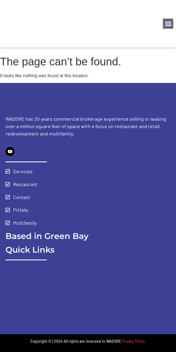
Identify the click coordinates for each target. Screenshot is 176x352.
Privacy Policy (134, 341)
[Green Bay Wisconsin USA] (88, 296)
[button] (168, 24)
